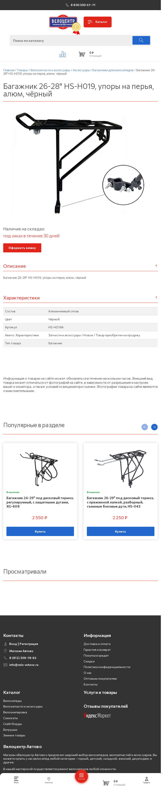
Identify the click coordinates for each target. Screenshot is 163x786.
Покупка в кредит (96, 664)
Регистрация (29, 652)
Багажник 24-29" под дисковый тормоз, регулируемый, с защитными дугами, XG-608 (40, 503)
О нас (88, 681)
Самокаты (10, 726)
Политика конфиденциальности (107, 675)
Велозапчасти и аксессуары (23, 715)
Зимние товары (14, 744)
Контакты (91, 693)
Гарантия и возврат (97, 658)
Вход (13, 652)
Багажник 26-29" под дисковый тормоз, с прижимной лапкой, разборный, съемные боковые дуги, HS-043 (120, 503)
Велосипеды (12, 709)
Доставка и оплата (97, 652)
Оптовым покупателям (100, 687)
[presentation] (144, 428)
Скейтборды (12, 732)
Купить (40, 532)
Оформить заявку (22, 249)
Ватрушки (10, 738)
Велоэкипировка (15, 720)
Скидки (89, 669)
